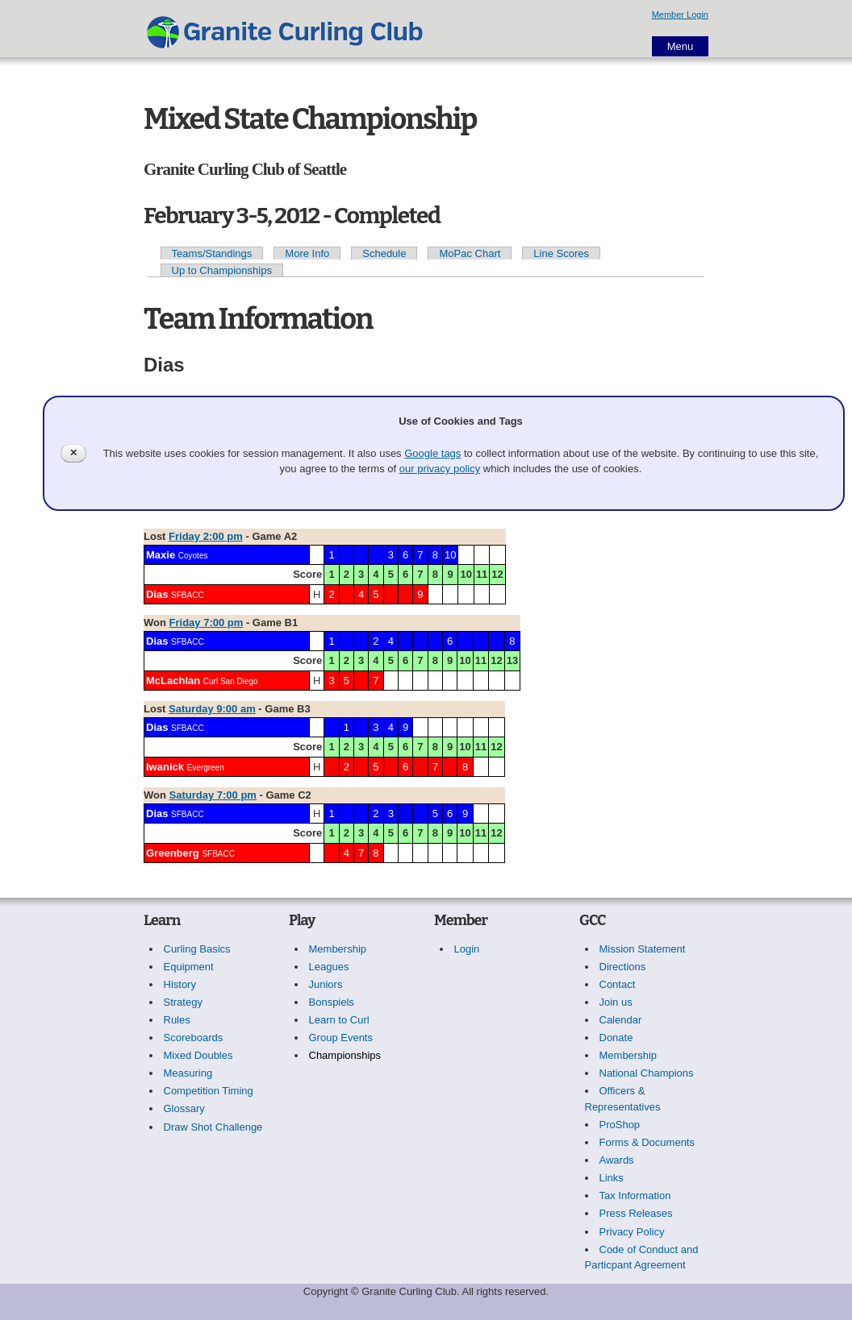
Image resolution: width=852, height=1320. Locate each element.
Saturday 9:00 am (212, 709)
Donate (616, 1038)
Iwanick (165, 767)
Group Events (341, 1038)
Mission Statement (642, 949)
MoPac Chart (469, 253)
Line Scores (561, 253)
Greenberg (172, 853)
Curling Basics (197, 949)
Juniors (326, 984)
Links (611, 1178)
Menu (680, 46)
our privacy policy (439, 469)
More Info (307, 253)
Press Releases (636, 1213)
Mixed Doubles (198, 1055)
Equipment (189, 967)
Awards (616, 1160)
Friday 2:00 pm (206, 536)
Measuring (188, 1073)
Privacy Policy (632, 1232)
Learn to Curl (339, 1020)
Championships (345, 1055)
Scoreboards (193, 1038)
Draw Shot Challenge (213, 1127)
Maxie (160, 555)
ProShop (620, 1125)
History (180, 984)
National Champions (646, 1073)
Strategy (183, 1002)
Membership (338, 949)
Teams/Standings (212, 253)
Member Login (680, 14)
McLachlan (173, 681)
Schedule (384, 253)
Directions (622, 967)
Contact (617, 984)
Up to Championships (222, 270)
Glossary (184, 1108)
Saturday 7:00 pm (213, 795)
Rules (177, 1020)
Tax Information (635, 1195)
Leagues (329, 967)
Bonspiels (331, 1002)
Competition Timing (208, 1091)
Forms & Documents (647, 1142)
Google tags (432, 453)
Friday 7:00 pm (206, 622)
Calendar (620, 1020)
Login (467, 949)
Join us (616, 1002)
